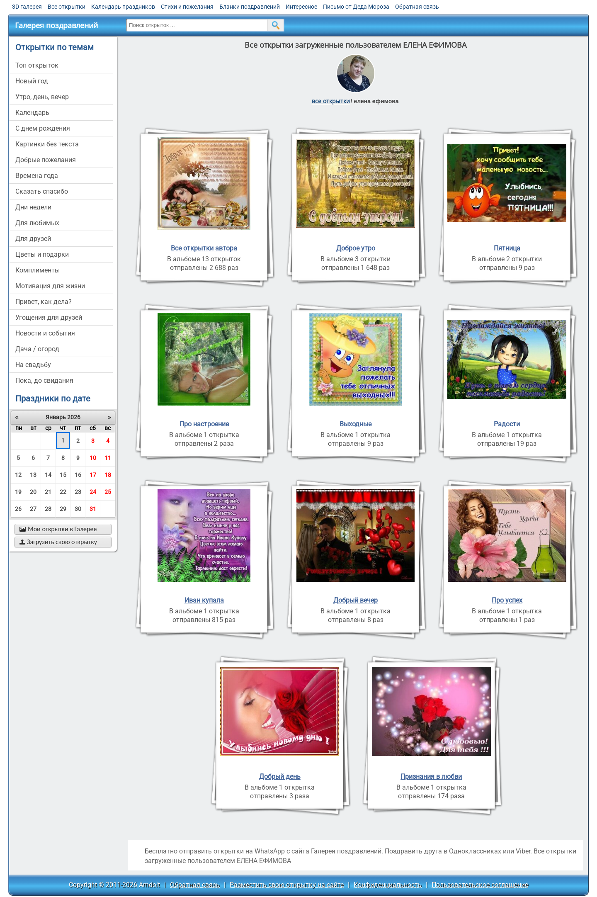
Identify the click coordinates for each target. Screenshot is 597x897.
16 (78, 475)
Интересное (301, 6)
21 (48, 492)
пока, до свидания (44, 380)
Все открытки (66, 6)
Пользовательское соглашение (480, 885)
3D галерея (27, 6)
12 (18, 475)
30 (78, 509)
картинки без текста (47, 144)
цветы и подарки (42, 254)
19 (18, 492)
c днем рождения (42, 128)
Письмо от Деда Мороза (356, 6)
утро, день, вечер (42, 97)
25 (107, 492)
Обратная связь (417, 6)
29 (63, 509)
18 (107, 475)
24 (93, 492)
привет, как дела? (43, 302)
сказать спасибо (41, 191)
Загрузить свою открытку (58, 542)
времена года (36, 176)
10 (93, 458)
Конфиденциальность (388, 885)
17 (93, 475)
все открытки (331, 101)
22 (63, 492)
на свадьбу (33, 365)
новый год (31, 81)
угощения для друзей (48, 317)
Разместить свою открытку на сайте (287, 885)
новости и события (45, 333)
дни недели (33, 207)
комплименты (37, 270)
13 (33, 475)
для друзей (33, 239)
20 (33, 492)
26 (18, 509)
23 (78, 492)
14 (48, 475)
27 (33, 509)
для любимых (37, 223)
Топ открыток (36, 65)
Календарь (32, 113)
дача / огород (37, 349)
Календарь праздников (123, 6)
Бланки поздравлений (249, 6)
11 (107, 458)
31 (93, 509)
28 (48, 509)
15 (63, 475)
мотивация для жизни (50, 286)
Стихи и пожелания (187, 6)
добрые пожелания (45, 160)
